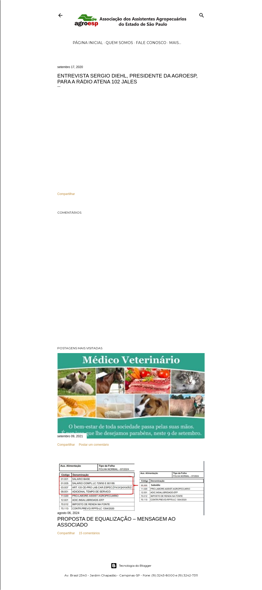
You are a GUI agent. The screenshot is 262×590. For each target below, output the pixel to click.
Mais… (175, 42)
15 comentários (89, 533)
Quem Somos (119, 42)
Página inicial (88, 42)
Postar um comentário (94, 444)
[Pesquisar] (202, 14)
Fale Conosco (151, 42)
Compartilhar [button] (66, 194)
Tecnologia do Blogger (131, 566)
